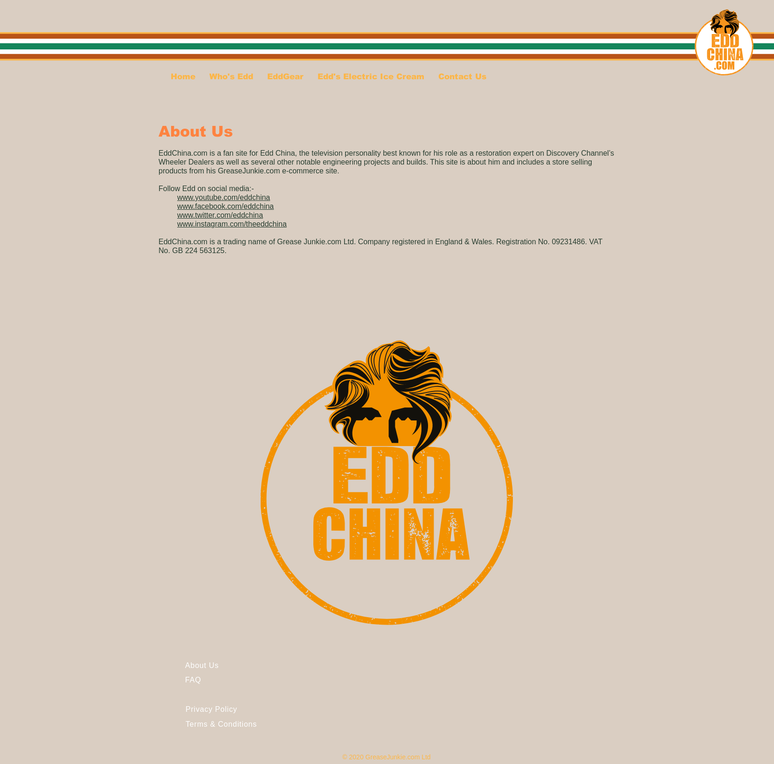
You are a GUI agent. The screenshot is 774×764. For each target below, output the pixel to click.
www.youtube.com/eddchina (223, 197)
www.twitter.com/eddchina (220, 215)
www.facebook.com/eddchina (225, 206)
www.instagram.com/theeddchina (232, 224)
